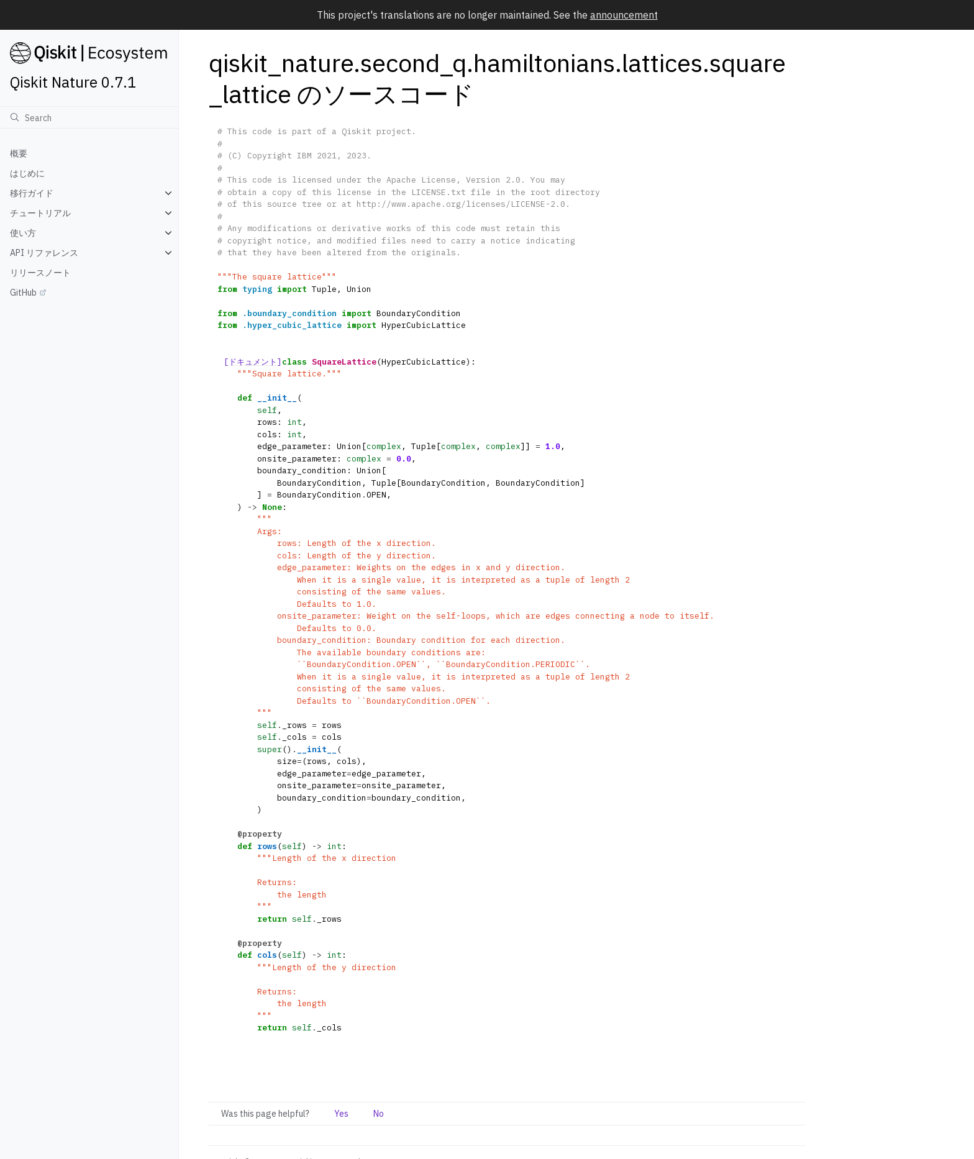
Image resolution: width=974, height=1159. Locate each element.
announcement (624, 15)
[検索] (89, 117)
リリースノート (40, 272)
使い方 (23, 233)
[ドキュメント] (253, 362)
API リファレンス (44, 252)
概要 (18, 153)
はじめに (27, 173)
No (378, 1113)
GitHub (23, 292)
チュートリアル (40, 213)
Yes (341, 1113)
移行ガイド (31, 193)
